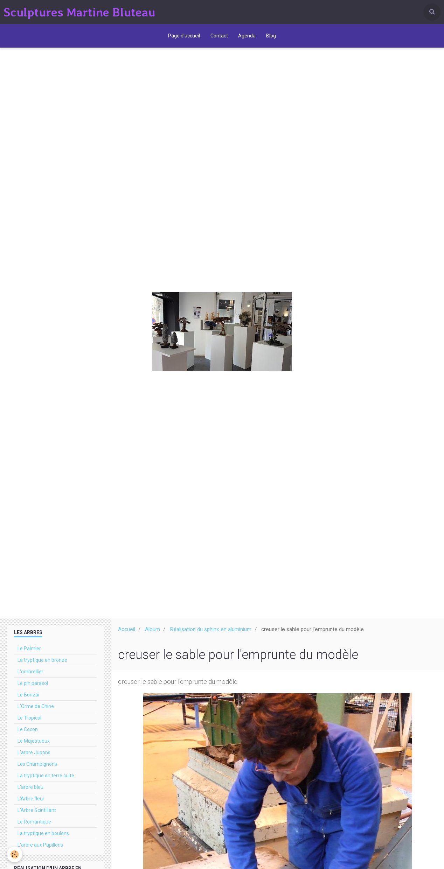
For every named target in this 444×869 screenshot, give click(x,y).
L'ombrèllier (30, 675)
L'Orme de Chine (36, 710)
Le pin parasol (33, 687)
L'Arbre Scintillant (37, 814)
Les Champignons (37, 768)
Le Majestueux (34, 745)
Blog (271, 36)
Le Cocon (28, 733)
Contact (219, 36)
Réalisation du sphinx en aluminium (210, 633)
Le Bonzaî (28, 698)
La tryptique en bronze (42, 664)
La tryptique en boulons (43, 837)
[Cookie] (15, 854)
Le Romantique (34, 825)
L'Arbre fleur (31, 802)
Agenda (247, 36)
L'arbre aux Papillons (40, 849)
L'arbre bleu (30, 791)
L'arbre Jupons (34, 756)
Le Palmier (29, 652)
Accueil (126, 633)
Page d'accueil (184, 36)
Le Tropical (29, 721)
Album (152, 633)
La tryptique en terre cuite (46, 779)
